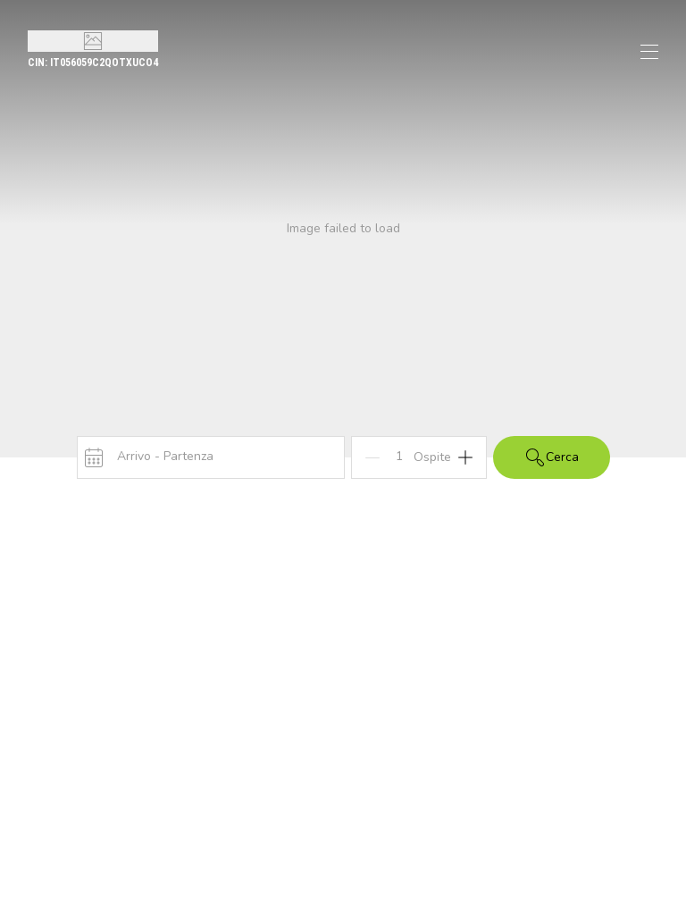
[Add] (465, 457)
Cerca (551, 457)
